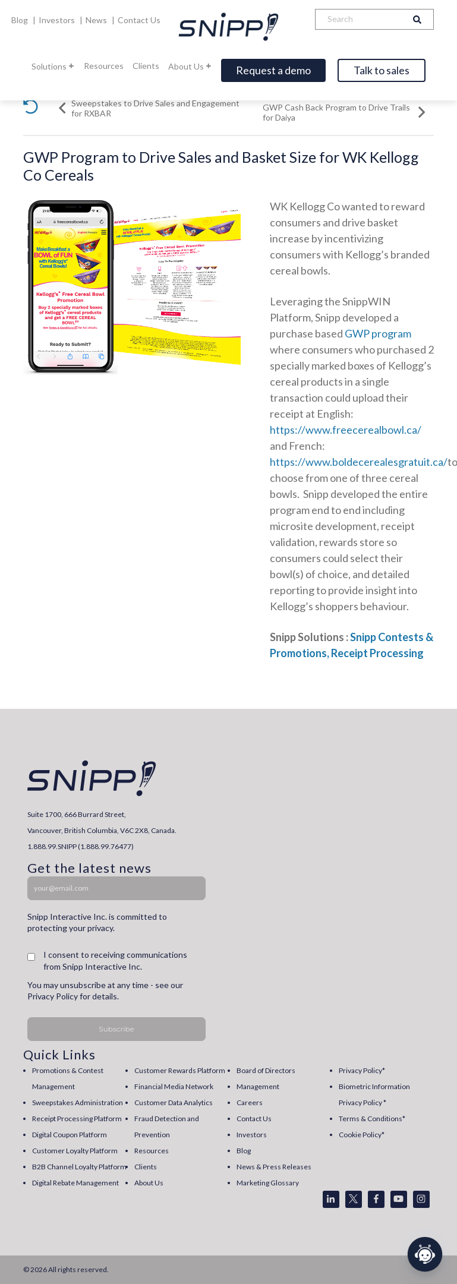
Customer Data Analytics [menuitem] (173, 1102)
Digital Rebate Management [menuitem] (75, 1182)
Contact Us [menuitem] (254, 1118)
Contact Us (139, 20)
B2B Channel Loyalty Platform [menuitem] (79, 1166)
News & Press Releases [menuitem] (274, 1166)
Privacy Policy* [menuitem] (362, 1070)
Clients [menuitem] (145, 1166)
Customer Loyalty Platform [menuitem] (75, 1150)
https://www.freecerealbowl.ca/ (345, 429)
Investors (58, 20)
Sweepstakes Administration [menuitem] (77, 1102)
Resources (104, 66)
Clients (146, 66)
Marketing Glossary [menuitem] (268, 1182)
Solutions (53, 66)
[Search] (358, 19)
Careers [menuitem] (250, 1102)
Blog (20, 20)
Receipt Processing (377, 653)
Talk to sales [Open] (381, 70)
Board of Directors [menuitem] (266, 1070)
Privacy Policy (52, 996)
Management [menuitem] (258, 1086)
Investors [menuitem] (252, 1134)
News (97, 20)
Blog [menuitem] (244, 1150)
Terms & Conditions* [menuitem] (372, 1118)
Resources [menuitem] (151, 1150)
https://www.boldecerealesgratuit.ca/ (358, 461)
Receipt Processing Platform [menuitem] (77, 1118)
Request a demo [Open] (273, 70)
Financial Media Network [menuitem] (173, 1086)
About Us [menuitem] (148, 1182)
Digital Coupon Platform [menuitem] (69, 1134)
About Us (190, 66)
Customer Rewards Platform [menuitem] (179, 1070)
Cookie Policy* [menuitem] (361, 1134)
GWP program (378, 333)
